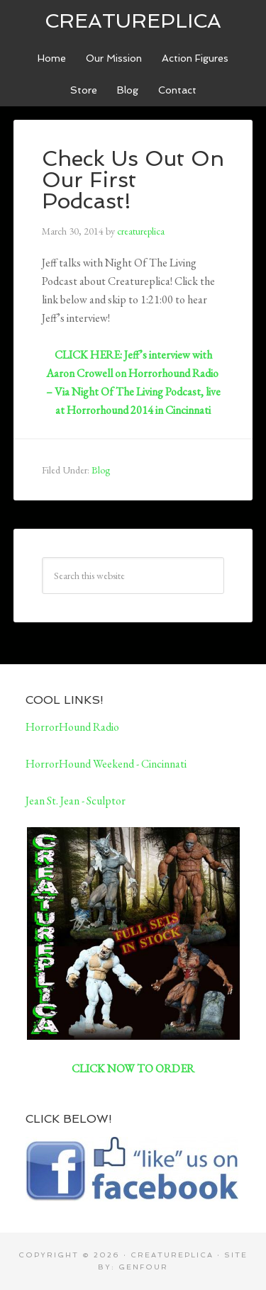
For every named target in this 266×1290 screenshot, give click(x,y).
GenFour (143, 1267)
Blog (101, 470)
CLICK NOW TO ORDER (133, 1068)
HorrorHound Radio (72, 726)
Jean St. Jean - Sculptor (76, 800)
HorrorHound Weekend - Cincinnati (106, 763)
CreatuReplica (133, 21)
